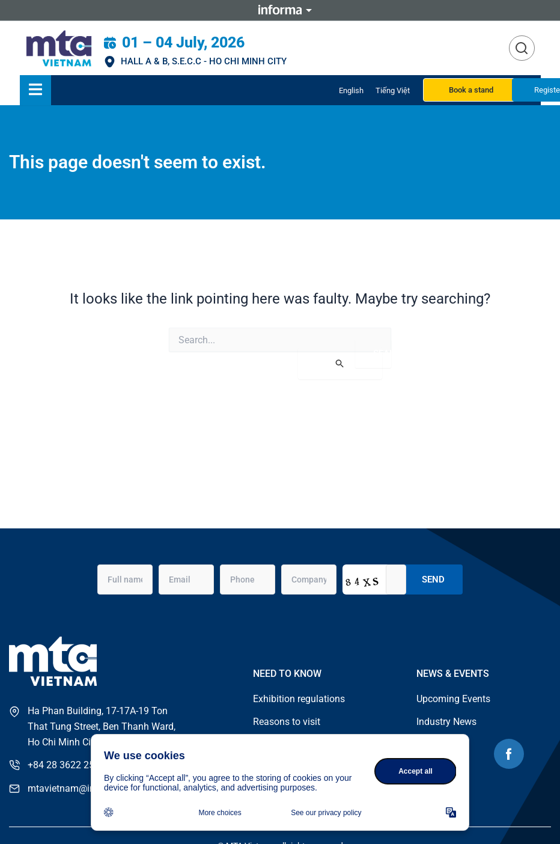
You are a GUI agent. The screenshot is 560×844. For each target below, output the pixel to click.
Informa (280, 10)
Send (433, 577)
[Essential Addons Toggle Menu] (35, 90)
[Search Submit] (340, 363)
